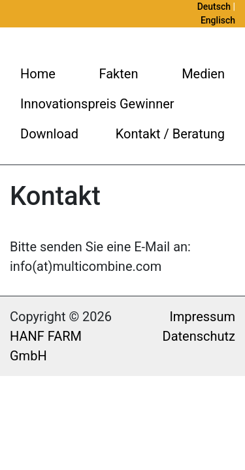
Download (49, 134)
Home (38, 74)
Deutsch (214, 6)
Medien (203, 74)
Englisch (218, 20)
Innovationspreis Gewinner (97, 104)
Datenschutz (199, 336)
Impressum (202, 316)
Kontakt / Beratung (170, 134)
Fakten (119, 74)
